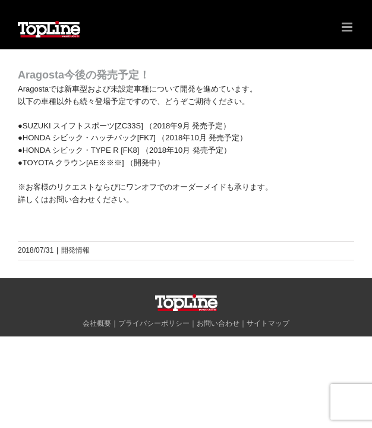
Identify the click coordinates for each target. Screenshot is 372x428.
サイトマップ (268, 353)
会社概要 (97, 353)
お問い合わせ (218, 353)
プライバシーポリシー (154, 353)
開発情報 (75, 250)
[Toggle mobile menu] (348, 27)
